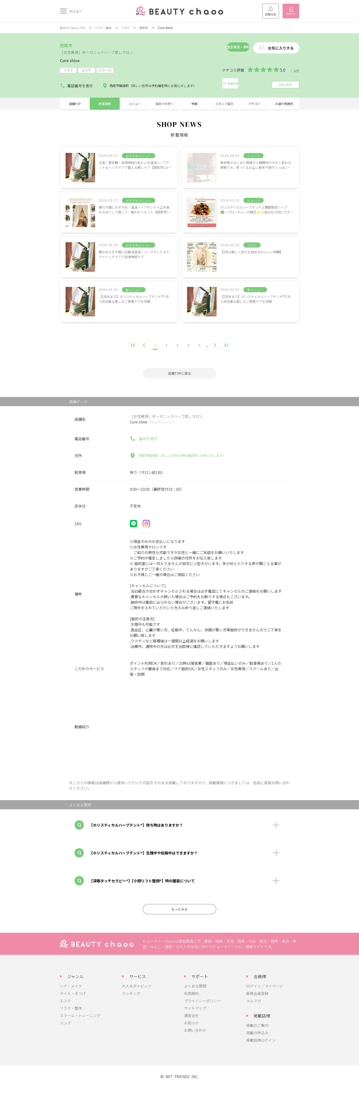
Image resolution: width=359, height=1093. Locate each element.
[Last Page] (233, 349)
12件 (296, 70)
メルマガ (253, 1006)
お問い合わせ (195, 1035)
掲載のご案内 (257, 1031)
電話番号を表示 (74, 83)
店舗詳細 (226, 83)
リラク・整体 (108, 27)
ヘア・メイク (71, 991)
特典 (194, 106)
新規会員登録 (257, 999)
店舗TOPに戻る (179, 379)
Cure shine (74, 60)
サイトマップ (195, 1013)
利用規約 (191, 999)
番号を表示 (143, 444)
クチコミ (254, 106)
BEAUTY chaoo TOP (74, 27)
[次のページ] (220, 349)
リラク (133, 27)
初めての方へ (164, 106)
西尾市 (152, 27)
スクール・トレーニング (80, 1021)
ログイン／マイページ (264, 991)
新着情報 (104, 106)
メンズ (65, 1028)
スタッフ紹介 (224, 106)
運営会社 (191, 1021)
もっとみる (179, 915)
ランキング (131, 999)
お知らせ (270, 11)
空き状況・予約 (222, 48)
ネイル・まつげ (73, 999)
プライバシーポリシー (202, 1006)
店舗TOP (75, 106)
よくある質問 (195, 991)
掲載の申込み (257, 1038)
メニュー (134, 106)
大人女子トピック (136, 991)
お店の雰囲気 (284, 106)
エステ (65, 1006)
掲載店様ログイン (261, 1045)
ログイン (290, 11)
